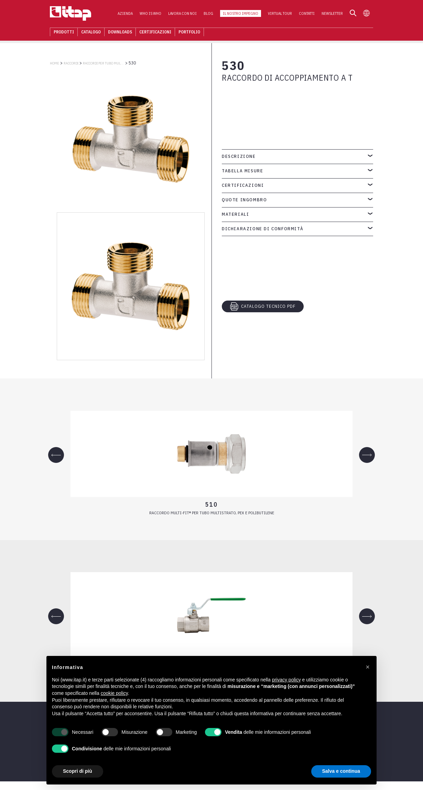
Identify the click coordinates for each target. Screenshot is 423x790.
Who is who (150, 14)
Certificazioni (155, 32)
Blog (208, 14)
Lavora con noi (182, 14)
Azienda (125, 14)
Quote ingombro (244, 200)
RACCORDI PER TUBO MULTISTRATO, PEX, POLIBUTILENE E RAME (103, 63)
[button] (367, 666)
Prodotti (64, 32)
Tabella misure (242, 171)
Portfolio (189, 32)
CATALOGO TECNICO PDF (262, 306)
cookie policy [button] (114, 693)
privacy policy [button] (286, 679)
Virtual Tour (280, 14)
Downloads (120, 32)
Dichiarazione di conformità (262, 229)
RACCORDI (71, 63)
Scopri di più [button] (77, 771)
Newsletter (332, 14)
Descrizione (239, 156)
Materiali (235, 214)
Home (54, 63)
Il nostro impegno (240, 14)
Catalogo (91, 32)
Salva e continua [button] (341, 771)
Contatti (307, 14)
